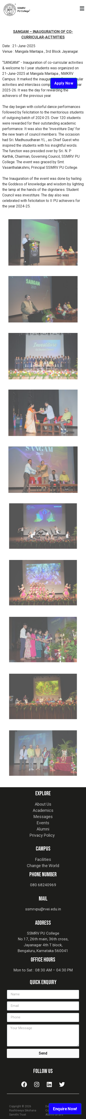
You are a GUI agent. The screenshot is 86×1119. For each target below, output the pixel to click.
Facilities (43, 859)
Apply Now (63, 83)
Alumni (43, 829)
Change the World (43, 865)
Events (43, 822)
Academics (43, 810)
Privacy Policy (42, 835)
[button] (82, 8)
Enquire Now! (65, 1108)
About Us (43, 804)
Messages (43, 816)
